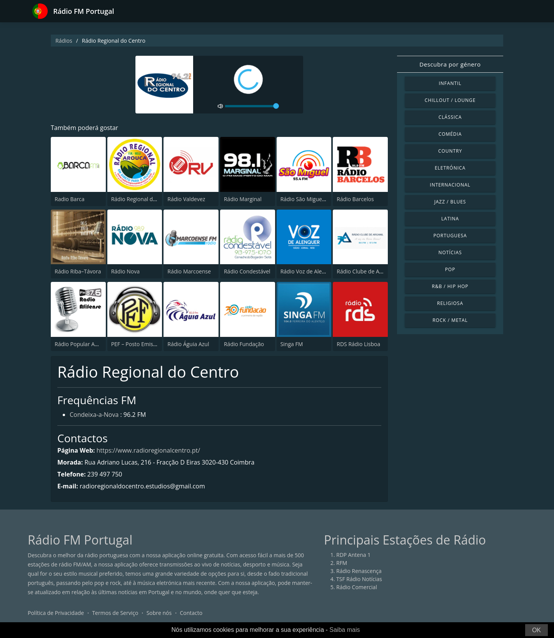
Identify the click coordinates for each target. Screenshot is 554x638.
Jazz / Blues (450, 201)
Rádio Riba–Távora (78, 271)
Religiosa (450, 303)
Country (450, 151)
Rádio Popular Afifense (83, 344)
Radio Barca (70, 199)
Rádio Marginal (243, 199)
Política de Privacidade (56, 612)
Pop (450, 269)
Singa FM (291, 344)
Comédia (450, 134)
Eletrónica (450, 168)
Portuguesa (450, 235)
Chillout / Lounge (450, 100)
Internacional (450, 185)
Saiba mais (344, 629)
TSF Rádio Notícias (359, 579)
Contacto (191, 612)
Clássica (450, 117)
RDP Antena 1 (353, 554)
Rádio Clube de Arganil (365, 271)
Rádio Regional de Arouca (143, 199)
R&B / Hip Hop (450, 286)
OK (536, 630)
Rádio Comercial (356, 587)
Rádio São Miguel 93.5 (307, 199)
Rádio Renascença (359, 571)
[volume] (252, 106)
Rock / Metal (450, 320)
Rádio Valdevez (186, 199)
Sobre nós (159, 612)
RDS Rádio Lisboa (358, 344)
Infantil (450, 83)
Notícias (450, 252)
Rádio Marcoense (189, 271)
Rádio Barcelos (355, 199)
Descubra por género (450, 64)
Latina (450, 218)
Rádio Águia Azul (188, 344)
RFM (341, 562)
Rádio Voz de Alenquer (308, 271)
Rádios (63, 40)
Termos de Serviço (115, 612)
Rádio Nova (125, 271)
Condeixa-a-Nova (94, 414)
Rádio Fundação (244, 344)
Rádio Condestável (247, 271)
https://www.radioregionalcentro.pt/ (148, 450)
